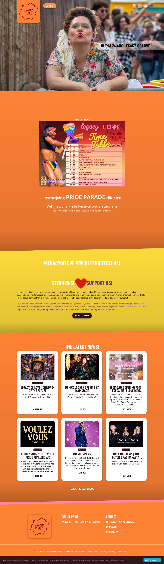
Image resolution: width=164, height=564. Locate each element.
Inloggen (122, 551)
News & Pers (85, 521)
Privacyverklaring (108, 551)
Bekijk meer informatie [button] (117, 560)
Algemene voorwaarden (75, 551)
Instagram (112, 531)
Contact (96, 521)
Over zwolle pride (70, 521)
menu (51, 5)
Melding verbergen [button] (152, 560)
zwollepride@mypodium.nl (120, 521)
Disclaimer (92, 551)
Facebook (112, 526)
